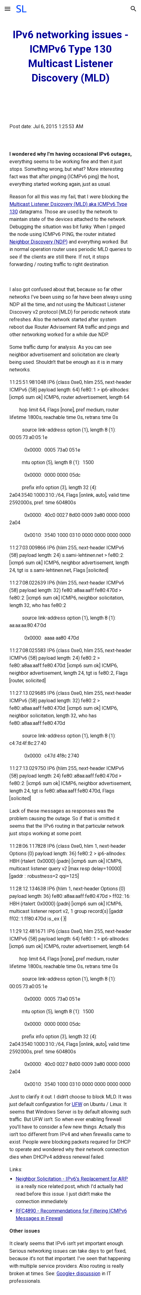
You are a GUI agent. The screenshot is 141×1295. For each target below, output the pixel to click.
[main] (70, 56)
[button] (7, 8)
